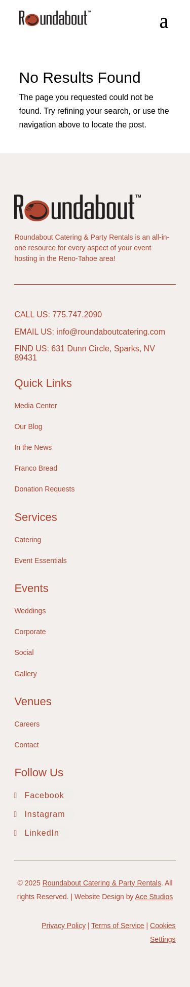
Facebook (44, 795)
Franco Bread (35, 468)
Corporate (30, 632)
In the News (33, 447)
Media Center (35, 406)
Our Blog (28, 426)
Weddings (30, 611)
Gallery (25, 674)
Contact (26, 745)
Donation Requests (44, 489)
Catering (27, 540)
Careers (27, 724)
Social (23, 652)
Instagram (44, 814)
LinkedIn (41, 833)
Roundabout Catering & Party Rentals (102, 883)
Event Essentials (40, 560)
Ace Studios (154, 897)
